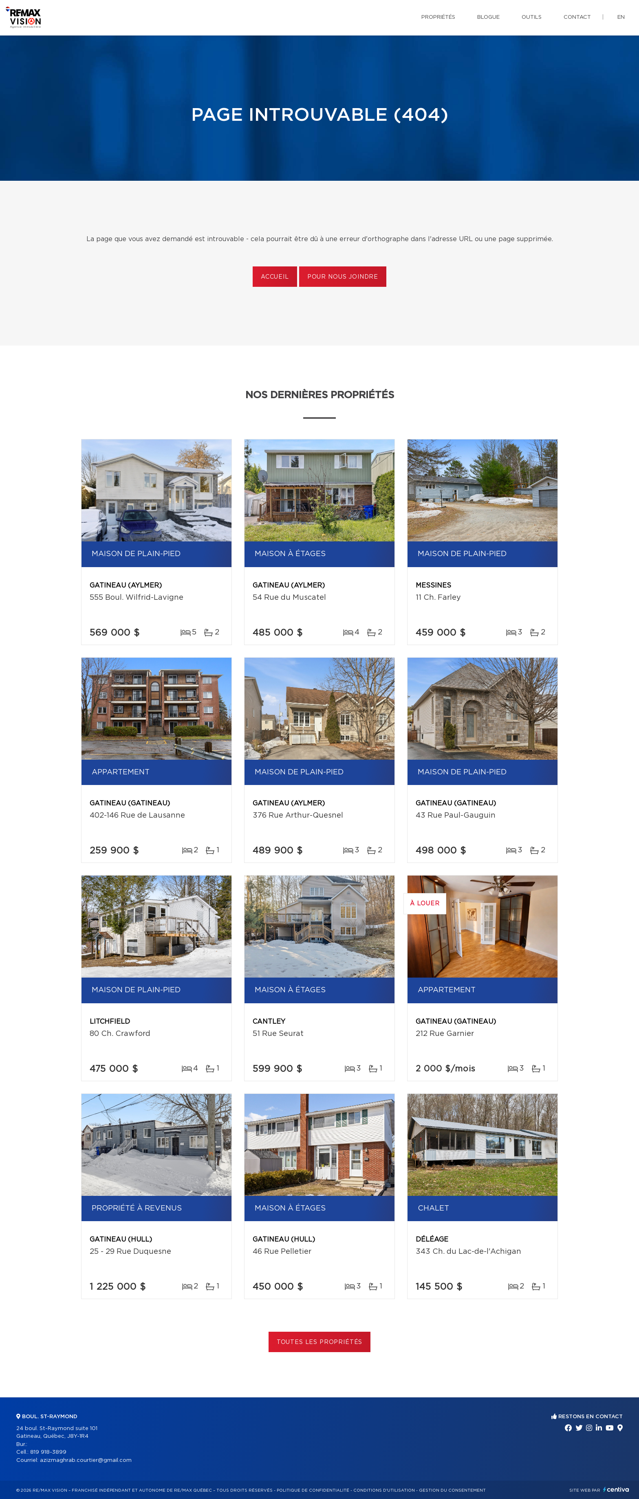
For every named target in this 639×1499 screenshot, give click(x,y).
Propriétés (438, 17)
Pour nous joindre (342, 277)
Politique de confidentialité (313, 1490)
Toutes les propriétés (320, 1342)
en (621, 17)
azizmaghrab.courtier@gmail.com (86, 1460)
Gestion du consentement (452, 1490)
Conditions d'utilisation (384, 1490)
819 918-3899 (48, 1452)
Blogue (488, 17)
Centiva (616, 1489)
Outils (532, 17)
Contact (577, 17)
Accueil (275, 277)
